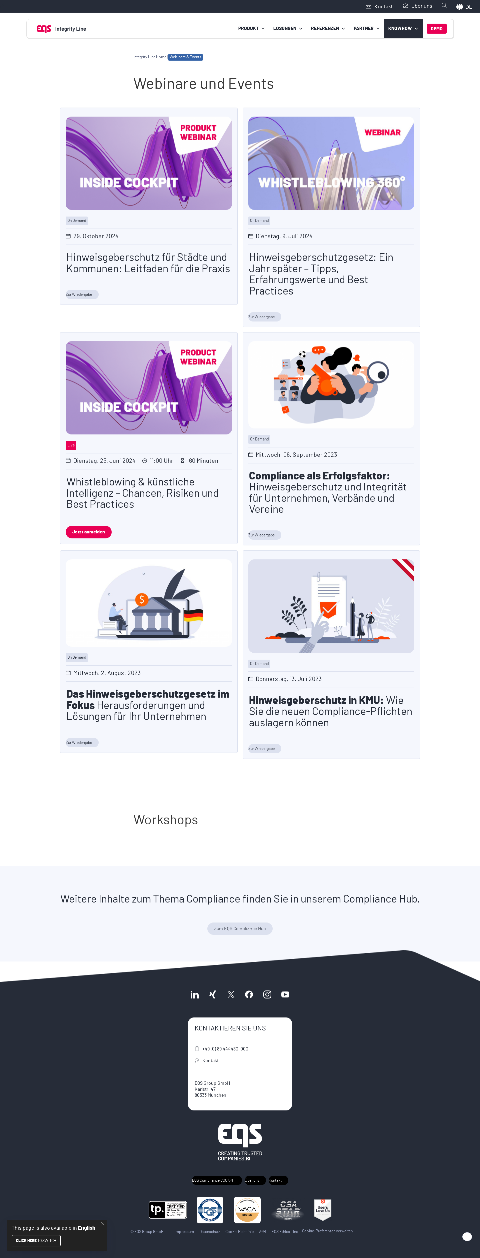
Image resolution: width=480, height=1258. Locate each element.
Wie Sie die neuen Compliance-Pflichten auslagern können (330, 711)
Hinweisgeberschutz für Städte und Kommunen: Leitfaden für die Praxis (148, 263)
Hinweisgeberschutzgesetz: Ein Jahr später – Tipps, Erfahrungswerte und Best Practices (321, 274)
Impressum (184, 1231)
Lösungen (288, 28)
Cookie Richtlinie (239, 1231)
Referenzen (328, 28)
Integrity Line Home (149, 57)
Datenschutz (209, 1231)
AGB (262, 1231)
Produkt (251, 28)
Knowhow (403, 28)
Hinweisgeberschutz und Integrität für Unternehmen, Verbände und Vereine (328, 492)
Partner (367, 28)
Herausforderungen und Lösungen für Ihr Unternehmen (147, 705)
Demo (437, 28)
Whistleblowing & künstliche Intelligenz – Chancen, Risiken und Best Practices (142, 493)
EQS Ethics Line (285, 1231)
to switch (36, 1241)
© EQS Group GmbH (147, 1231)
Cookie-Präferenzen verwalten (327, 1231)
